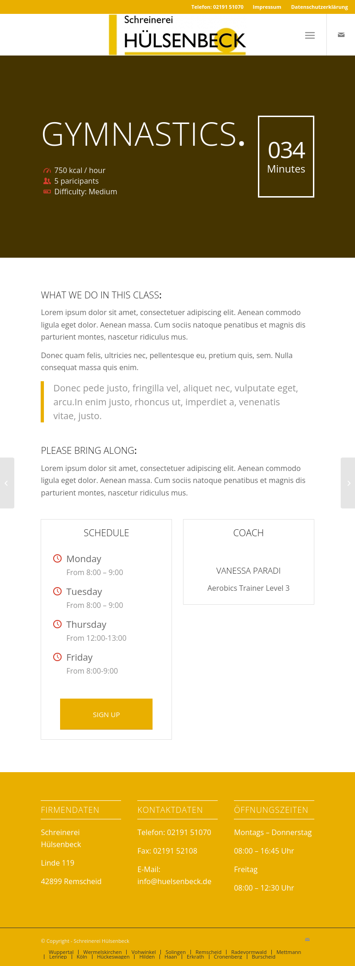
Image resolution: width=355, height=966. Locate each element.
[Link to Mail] (341, 35)
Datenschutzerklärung (319, 6)
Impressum (267, 6)
